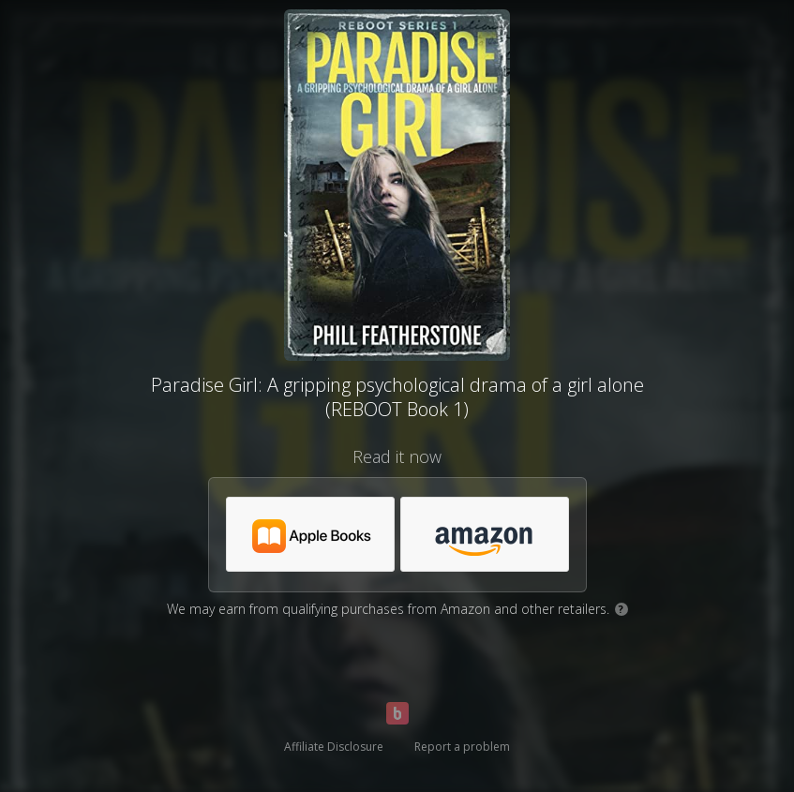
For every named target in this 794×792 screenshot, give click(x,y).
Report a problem (462, 747)
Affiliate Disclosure (333, 747)
